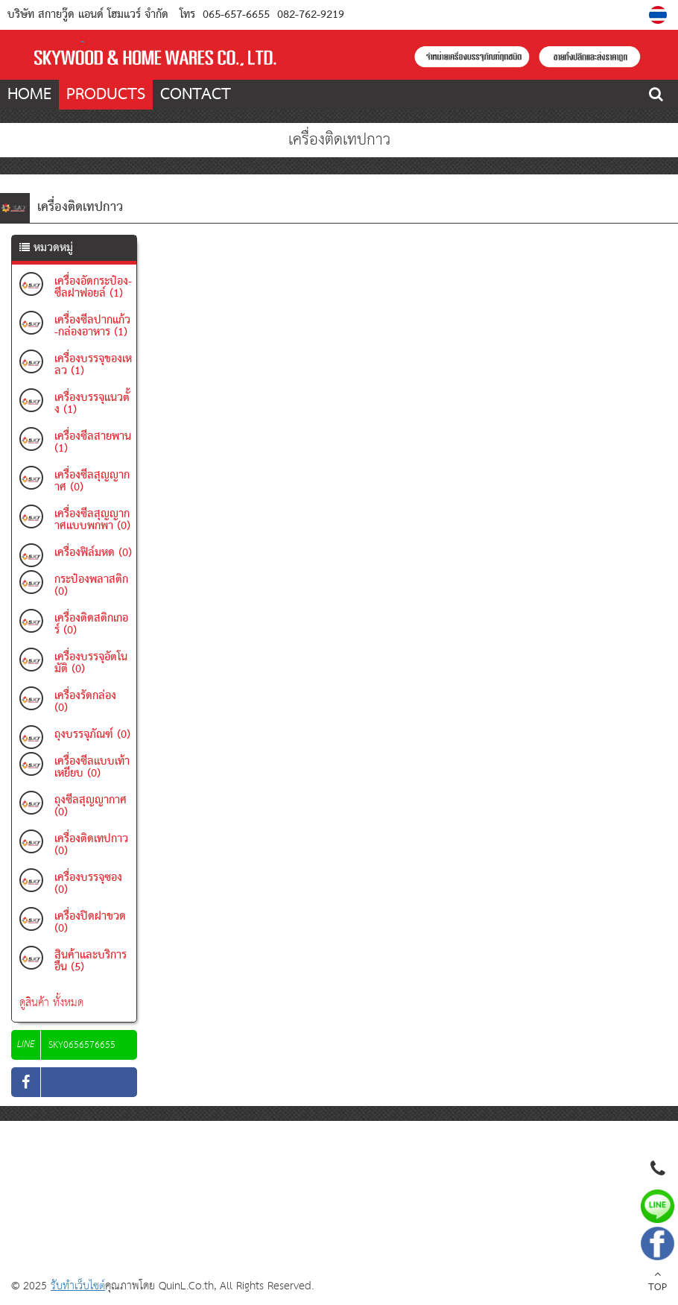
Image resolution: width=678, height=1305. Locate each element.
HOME (29, 95)
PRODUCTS (105, 95)
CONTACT (195, 95)
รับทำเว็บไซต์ (78, 1286)
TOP (657, 1282)
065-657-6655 (236, 14)
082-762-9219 (308, 14)
